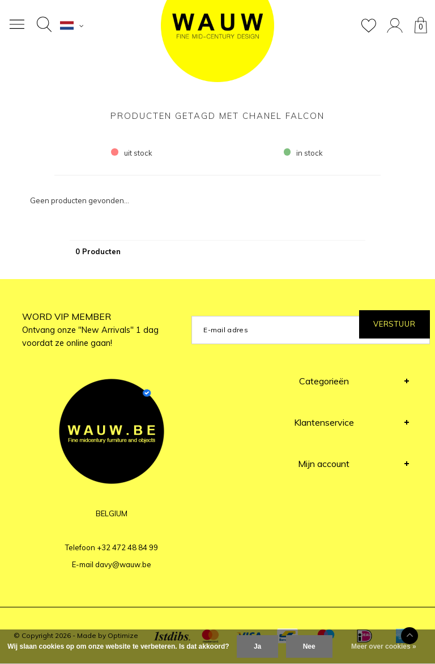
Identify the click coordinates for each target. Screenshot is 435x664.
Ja (257, 646)
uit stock (131, 152)
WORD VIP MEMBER (90, 329)
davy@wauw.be (123, 564)
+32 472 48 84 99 (127, 547)
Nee (309, 646)
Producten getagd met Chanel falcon (217, 115)
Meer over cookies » (383, 646)
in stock (303, 152)
